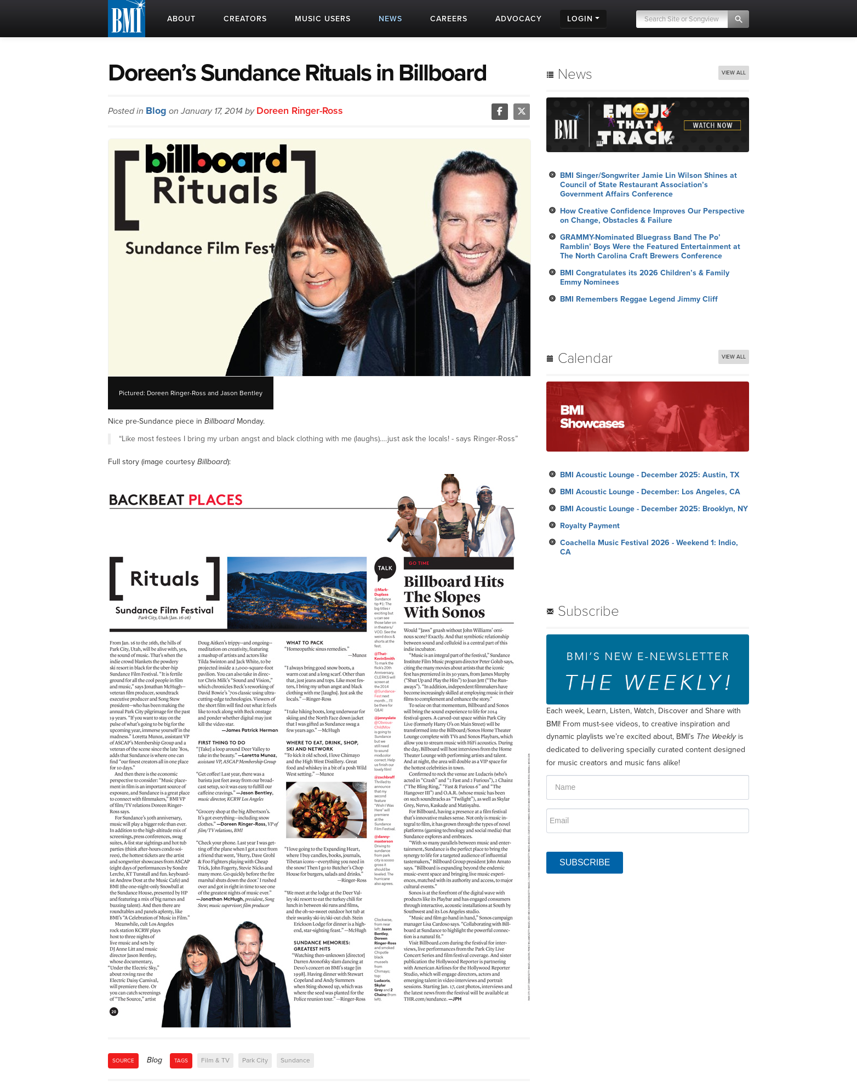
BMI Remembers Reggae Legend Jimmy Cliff (639, 299)
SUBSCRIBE (584, 862)
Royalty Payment (590, 525)
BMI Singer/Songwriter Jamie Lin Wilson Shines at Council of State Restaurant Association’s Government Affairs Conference (648, 185)
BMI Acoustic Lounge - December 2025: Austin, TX (649, 474)
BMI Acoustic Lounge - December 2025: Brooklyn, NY (654, 508)
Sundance (295, 1060)
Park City (255, 1060)
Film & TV (215, 1060)
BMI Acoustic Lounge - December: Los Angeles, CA (650, 491)
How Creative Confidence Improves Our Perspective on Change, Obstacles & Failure (652, 215)
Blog (156, 111)
